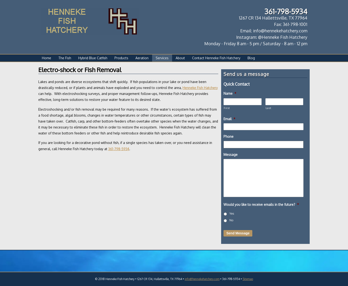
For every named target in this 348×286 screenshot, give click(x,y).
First (227, 108)
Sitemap (248, 279)
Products (121, 58)
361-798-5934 (118, 149)
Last (268, 108)
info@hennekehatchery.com (202, 279)
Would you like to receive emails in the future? (261, 204)
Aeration (142, 58)
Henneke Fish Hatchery (200, 88)
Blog (251, 58)
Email (229, 119)
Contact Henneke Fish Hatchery (216, 58)
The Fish (64, 58)
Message (231, 155)
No (231, 220)
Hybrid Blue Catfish (92, 58)
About (180, 58)
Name (230, 93)
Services (162, 58)
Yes (231, 213)
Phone (229, 136)
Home (46, 58)
